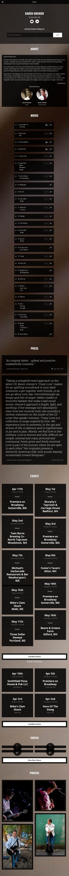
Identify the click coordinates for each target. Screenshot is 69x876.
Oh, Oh (21, 192)
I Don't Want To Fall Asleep (24, 177)
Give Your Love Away (23, 316)
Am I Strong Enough (22, 306)
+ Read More (61, 83)
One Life (23, 263)
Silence (22, 297)
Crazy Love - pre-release (24, 249)
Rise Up (22, 279)
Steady (22, 216)
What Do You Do (23, 208)
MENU (19, 2)
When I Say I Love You (23, 288)
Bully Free (22, 149)
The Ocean (23, 223)
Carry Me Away (23, 200)
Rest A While (22, 240)
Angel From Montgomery (24, 271)
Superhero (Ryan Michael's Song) (23, 166)
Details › (17, 497)
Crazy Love (23, 156)
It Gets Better (23, 142)
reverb (37, 21)
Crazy (22, 256)
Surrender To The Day (23, 126)
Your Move (23, 334)
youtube (32, 21)
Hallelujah (22, 185)
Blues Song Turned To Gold (23, 326)
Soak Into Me (22, 134)
